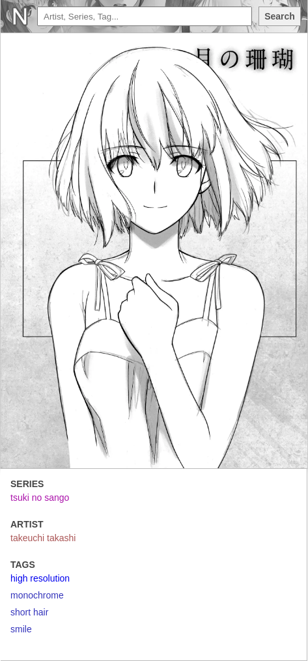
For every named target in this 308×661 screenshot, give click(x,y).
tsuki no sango (39, 497)
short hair (29, 612)
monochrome (37, 595)
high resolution (40, 578)
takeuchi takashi (43, 538)
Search (279, 16)
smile (21, 629)
